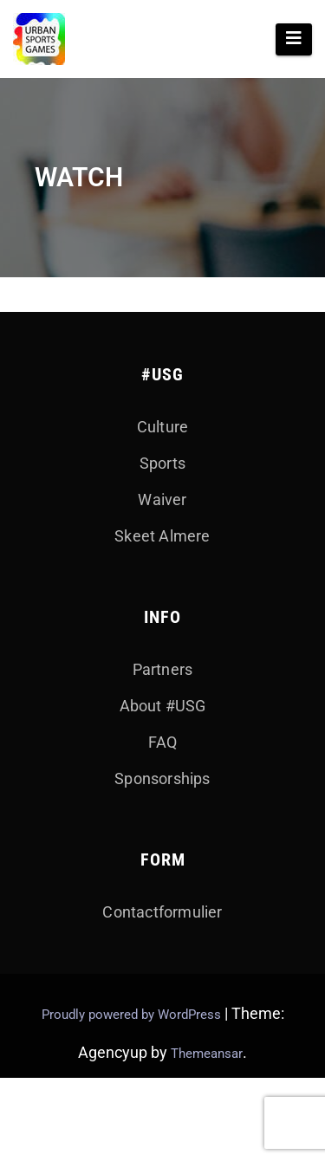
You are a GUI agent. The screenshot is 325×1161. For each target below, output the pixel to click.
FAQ (163, 742)
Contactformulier (162, 912)
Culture (162, 427)
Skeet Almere (162, 536)
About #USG (163, 706)
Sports (162, 463)
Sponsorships (162, 778)
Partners (163, 669)
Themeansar (207, 1053)
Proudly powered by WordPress (133, 1014)
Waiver (162, 499)
